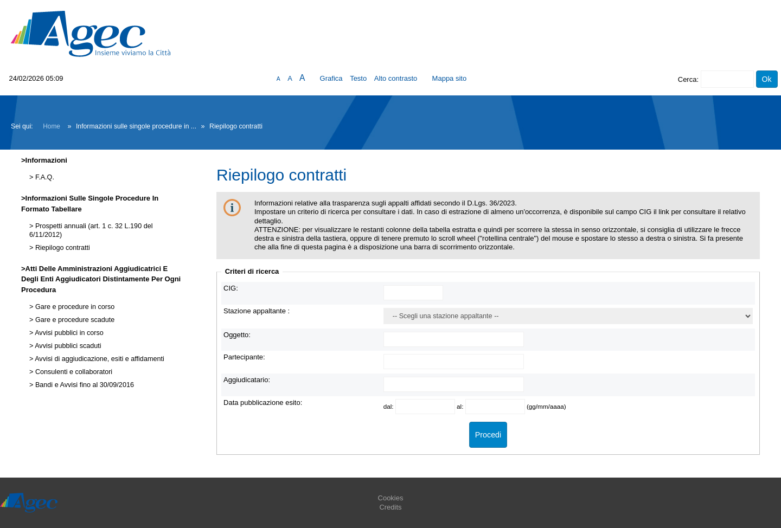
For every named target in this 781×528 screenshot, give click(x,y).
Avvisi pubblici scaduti (67, 346)
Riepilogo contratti (61, 248)
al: (461, 406)
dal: (389, 406)
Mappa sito (449, 78)
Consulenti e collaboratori (72, 372)
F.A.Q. (43, 177)
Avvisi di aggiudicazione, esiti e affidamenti (98, 359)
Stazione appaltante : (256, 311)
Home (51, 126)
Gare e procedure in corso (73, 307)
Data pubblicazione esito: (262, 402)
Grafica (331, 78)
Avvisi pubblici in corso (68, 333)
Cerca (687, 79)
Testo (358, 78)
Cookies (391, 498)
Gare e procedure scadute (73, 320)
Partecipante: (244, 357)
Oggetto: (237, 335)
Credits (390, 507)
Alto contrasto (396, 78)
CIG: (230, 288)
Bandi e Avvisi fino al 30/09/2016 (83, 385)
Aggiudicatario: (246, 380)
